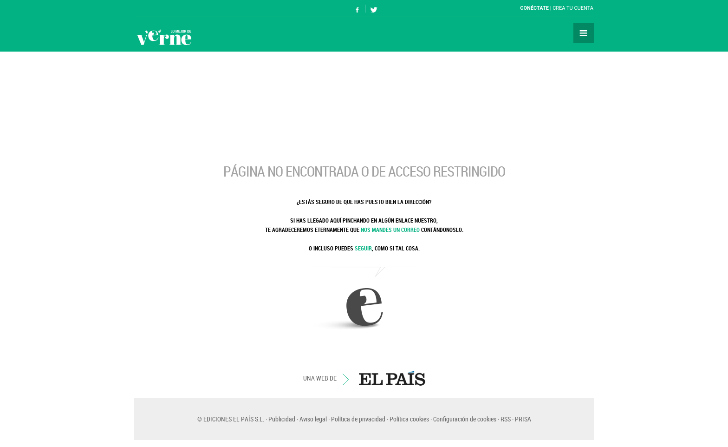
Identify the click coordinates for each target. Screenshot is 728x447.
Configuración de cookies (464, 418)
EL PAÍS (392, 378)
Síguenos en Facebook (357, 9)
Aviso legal (313, 418)
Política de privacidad (358, 418)
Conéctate (534, 8)
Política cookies (409, 418)
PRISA (523, 418)
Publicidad (281, 418)
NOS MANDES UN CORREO (390, 229)
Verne (164, 37)
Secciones (583, 33)
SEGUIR (363, 248)
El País (162, 8)
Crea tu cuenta (572, 8)
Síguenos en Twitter (374, 9)
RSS (505, 418)
